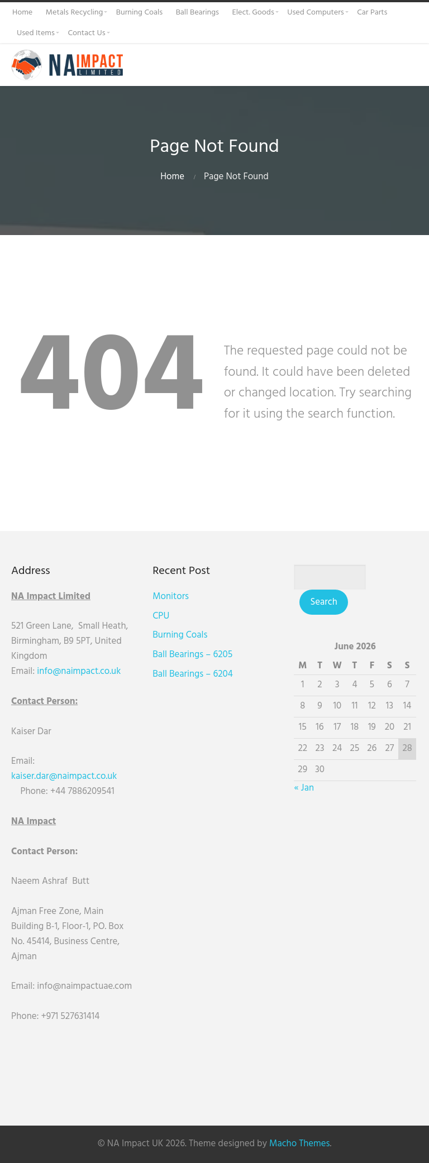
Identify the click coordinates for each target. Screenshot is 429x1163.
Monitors (172, 596)
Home (172, 176)
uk (116, 671)
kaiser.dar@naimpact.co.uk (65, 776)
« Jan (306, 788)
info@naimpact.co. (74, 671)
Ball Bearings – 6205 (193, 654)
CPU (162, 616)
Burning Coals (181, 635)
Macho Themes (299, 1143)
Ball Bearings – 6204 (193, 674)
